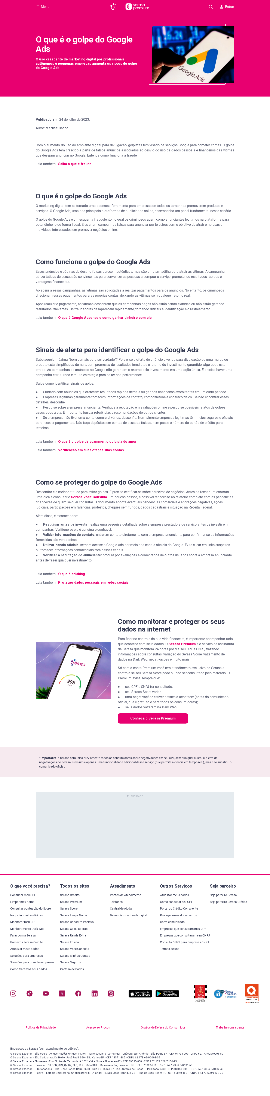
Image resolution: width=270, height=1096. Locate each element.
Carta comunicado (172, 922)
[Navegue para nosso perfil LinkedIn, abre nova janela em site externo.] (95, 994)
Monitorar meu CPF (23, 922)
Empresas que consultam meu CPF (183, 928)
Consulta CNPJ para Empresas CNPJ (184, 942)
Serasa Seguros (70, 962)
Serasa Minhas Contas (75, 955)
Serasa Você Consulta (89, 497)
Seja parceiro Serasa (223, 895)
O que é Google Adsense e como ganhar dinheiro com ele (105, 318)
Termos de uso (169, 949)
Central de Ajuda (121, 908)
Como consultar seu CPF (176, 902)
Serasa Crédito (70, 895)
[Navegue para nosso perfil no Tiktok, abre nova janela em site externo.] (30, 994)
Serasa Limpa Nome (73, 915)
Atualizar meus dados (24, 949)
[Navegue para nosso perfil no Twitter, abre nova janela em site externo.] (62, 994)
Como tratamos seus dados (28, 969)
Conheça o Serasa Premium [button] (153, 718)
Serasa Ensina (69, 942)
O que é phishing (71, 574)
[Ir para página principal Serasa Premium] (137, 6)
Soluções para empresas (26, 955)
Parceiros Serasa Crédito (26, 942)
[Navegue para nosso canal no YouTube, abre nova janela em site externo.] (46, 994)
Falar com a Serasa (23, 935)
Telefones (116, 902)
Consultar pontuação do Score (30, 908)
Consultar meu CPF (23, 895)
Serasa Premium (71, 902)
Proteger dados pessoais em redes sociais (93, 582)
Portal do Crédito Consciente (179, 908)
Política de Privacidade (41, 1027)
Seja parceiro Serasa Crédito (228, 902)
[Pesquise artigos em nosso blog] (211, 7)
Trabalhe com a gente (230, 1027)
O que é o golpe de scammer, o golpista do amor (97, 442)
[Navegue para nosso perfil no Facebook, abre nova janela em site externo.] (78, 994)
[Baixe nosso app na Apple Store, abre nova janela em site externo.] (140, 996)
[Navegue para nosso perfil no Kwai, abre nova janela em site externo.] (111, 994)
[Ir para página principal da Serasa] (115, 6)
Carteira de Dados (72, 969)
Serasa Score (68, 908)
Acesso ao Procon (98, 1027)
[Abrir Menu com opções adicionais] (43, 7)
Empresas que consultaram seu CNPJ (185, 935)
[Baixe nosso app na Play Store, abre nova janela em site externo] (167, 996)
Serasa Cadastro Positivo (77, 922)
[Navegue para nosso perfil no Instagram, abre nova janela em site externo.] (13, 994)
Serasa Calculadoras (74, 928)
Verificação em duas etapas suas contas (91, 450)
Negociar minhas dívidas (26, 915)
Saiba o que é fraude (75, 164)
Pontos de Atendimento (125, 895)
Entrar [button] (227, 7)
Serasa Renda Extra (73, 935)
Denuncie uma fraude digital (128, 915)
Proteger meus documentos (178, 915)
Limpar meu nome (22, 902)
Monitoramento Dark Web (27, 928)
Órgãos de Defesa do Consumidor (163, 1027)
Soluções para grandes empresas (32, 962)
